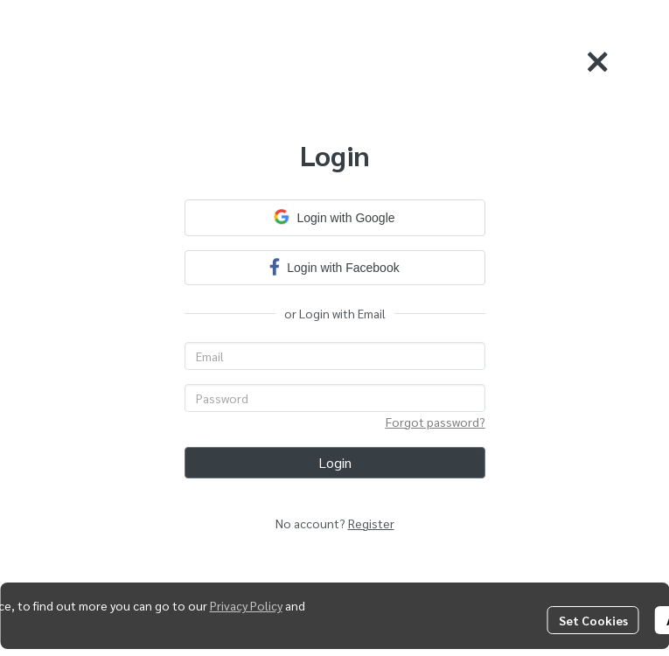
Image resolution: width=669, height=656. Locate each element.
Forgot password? (435, 421)
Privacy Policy (246, 605)
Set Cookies (593, 620)
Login (335, 462)
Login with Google (334, 217)
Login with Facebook (334, 266)
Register (371, 523)
